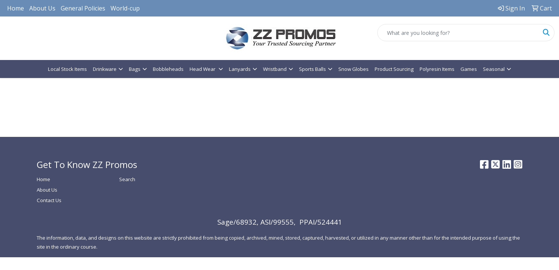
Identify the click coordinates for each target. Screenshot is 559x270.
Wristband (275, 69)
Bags (134, 69)
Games (468, 69)
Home (15, 8)
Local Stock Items (67, 69)
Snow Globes (353, 69)
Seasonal (494, 69)
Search (127, 179)
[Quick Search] (458, 32)
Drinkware (105, 69)
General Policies (83, 8)
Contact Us (49, 200)
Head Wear (203, 69)
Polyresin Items (437, 69)
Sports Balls (312, 69)
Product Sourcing (394, 69)
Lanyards (240, 69)
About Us (42, 8)
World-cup (125, 8)
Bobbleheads (168, 69)
